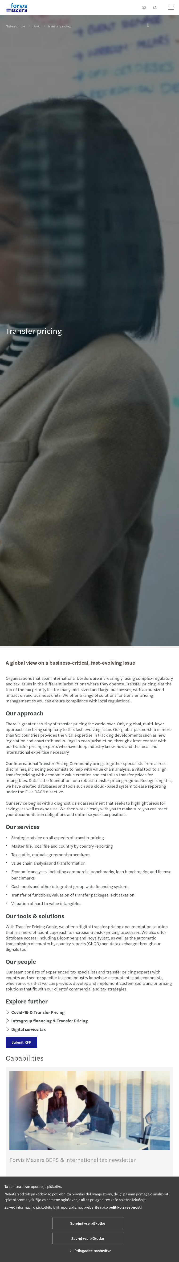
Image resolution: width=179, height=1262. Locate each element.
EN (155, 7)
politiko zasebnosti (125, 1207)
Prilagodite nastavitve (89, 1250)
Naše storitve (15, 26)
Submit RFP (21, 1042)
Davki (37, 26)
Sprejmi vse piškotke (87, 1223)
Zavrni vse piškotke (87, 1238)
